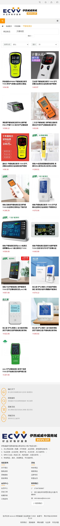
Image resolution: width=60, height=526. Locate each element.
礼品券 (47, 522)
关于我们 (4, 468)
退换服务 (32, 522)
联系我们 (37, 503)
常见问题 (55, 522)
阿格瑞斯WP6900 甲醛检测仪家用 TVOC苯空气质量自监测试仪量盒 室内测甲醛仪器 (14, 84)
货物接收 (4, 475)
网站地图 (40, 522)
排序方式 (7, 44)
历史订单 (4, 492)
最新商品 (34, 471)
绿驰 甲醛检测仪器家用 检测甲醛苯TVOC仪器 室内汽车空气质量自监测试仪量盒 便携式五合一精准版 (44, 248)
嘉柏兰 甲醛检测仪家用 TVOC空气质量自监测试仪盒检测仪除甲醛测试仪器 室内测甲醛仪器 (14, 166)
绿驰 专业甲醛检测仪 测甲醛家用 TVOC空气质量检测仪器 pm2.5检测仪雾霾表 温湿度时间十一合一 (14, 289)
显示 (34, 44)
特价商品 (34, 468)
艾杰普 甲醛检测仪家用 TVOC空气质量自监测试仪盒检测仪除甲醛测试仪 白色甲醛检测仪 (44, 84)
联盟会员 (34, 478)
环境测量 (17, 26)
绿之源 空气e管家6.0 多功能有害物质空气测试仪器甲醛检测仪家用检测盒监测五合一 (15, 330)
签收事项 (4, 478)
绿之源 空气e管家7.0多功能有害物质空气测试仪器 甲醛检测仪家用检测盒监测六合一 (44, 330)
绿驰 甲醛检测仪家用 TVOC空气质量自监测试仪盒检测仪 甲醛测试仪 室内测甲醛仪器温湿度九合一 (44, 207)
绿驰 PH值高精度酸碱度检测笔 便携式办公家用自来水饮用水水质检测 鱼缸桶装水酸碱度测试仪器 (44, 166)
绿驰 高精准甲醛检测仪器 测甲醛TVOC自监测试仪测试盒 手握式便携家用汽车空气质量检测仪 (14, 207)
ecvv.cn (12, 516)
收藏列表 (4, 495)
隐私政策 (4, 471)
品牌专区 (34, 475)
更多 (30, 36)
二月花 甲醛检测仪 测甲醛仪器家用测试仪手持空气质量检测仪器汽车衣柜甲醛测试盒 (44, 125)
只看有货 (20, 31)
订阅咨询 (4, 499)
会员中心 (4, 488)
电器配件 (9, 26)
